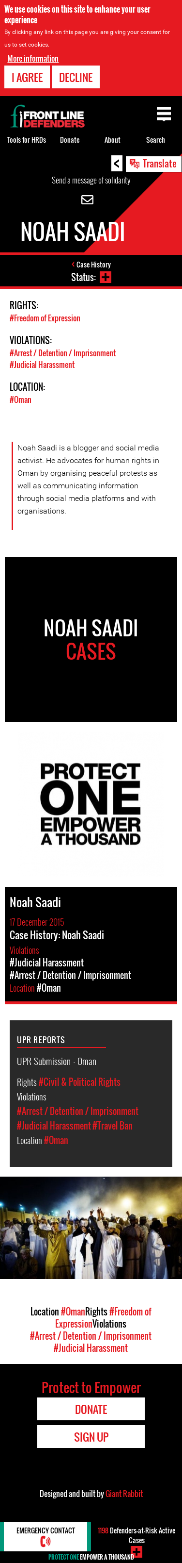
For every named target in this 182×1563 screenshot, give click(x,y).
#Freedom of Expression (45, 318)
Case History (93, 264)
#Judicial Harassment (42, 364)
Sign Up (91, 1437)
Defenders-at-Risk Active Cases (136, 1535)
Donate (69, 139)
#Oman (20, 399)
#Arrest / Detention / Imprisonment (63, 353)
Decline (75, 77)
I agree (27, 77)
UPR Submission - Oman (56, 1060)
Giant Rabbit (124, 1493)
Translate (160, 163)
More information (33, 58)
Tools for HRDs (26, 139)
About (113, 139)
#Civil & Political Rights (80, 1082)
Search (155, 139)
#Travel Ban (112, 1125)
